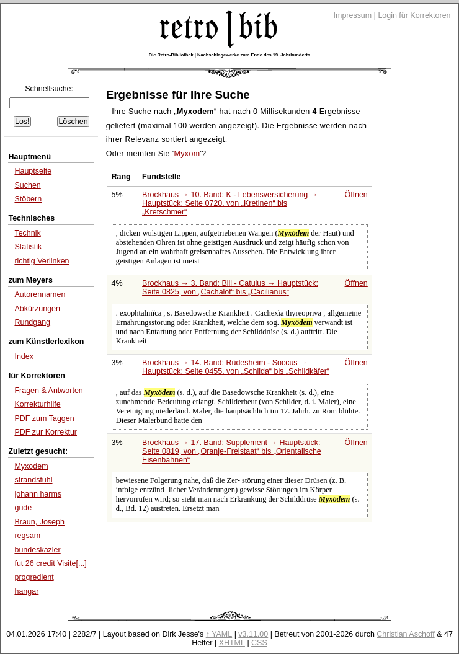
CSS (259, 643)
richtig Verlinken (41, 261)
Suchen (27, 185)
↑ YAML (219, 634)
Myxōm (187, 153)
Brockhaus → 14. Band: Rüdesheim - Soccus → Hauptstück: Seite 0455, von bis (235, 367)
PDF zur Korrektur (45, 432)
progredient (33, 577)
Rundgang (32, 322)
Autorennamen (39, 294)
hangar (26, 591)
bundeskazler (37, 550)
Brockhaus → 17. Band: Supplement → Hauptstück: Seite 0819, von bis (231, 451)
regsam (27, 535)
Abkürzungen (37, 308)
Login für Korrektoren (414, 15)
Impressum (353, 15)
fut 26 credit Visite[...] (50, 563)
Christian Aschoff (405, 634)
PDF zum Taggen (44, 418)
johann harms (37, 494)
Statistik (28, 246)
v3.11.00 (253, 634)
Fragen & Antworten (48, 390)
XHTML (232, 643)
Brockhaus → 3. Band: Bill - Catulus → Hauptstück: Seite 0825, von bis (230, 287)
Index (23, 356)
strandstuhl (33, 479)
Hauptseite (32, 171)
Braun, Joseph (39, 522)
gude (23, 507)
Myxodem (31, 466)
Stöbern (28, 199)
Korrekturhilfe (37, 404)
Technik (27, 233)
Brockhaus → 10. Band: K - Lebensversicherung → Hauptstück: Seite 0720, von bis (230, 203)
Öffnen (356, 194)
